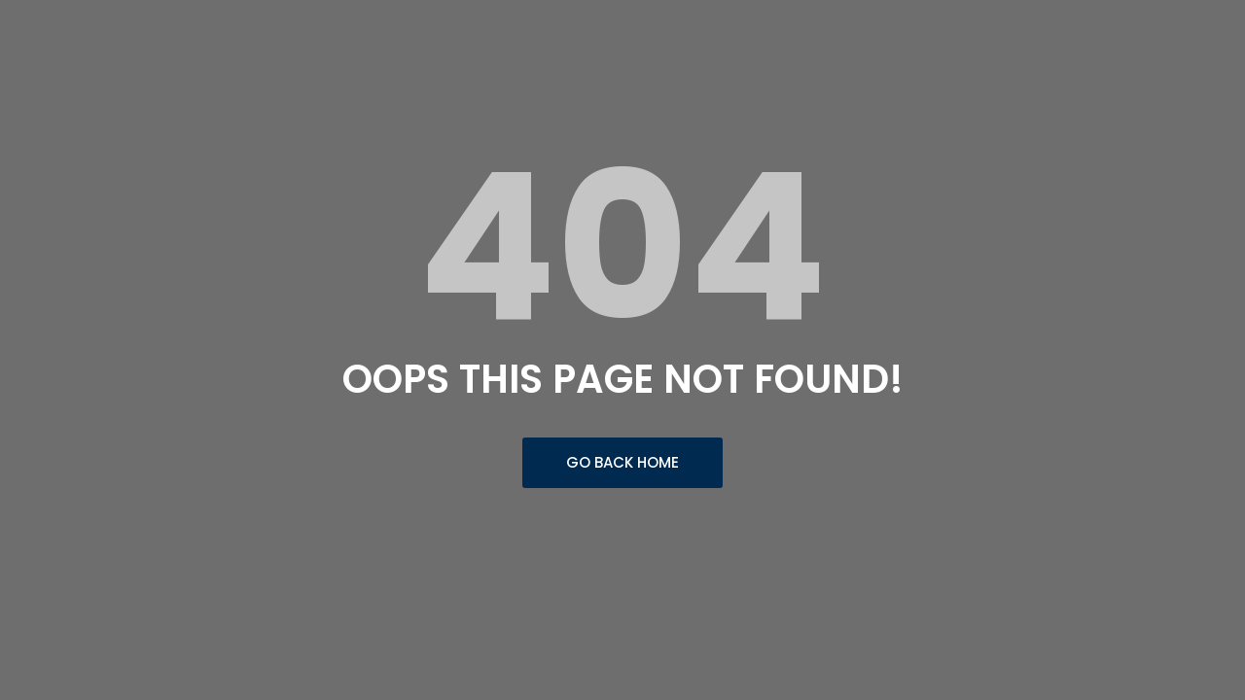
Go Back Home (622, 462)
